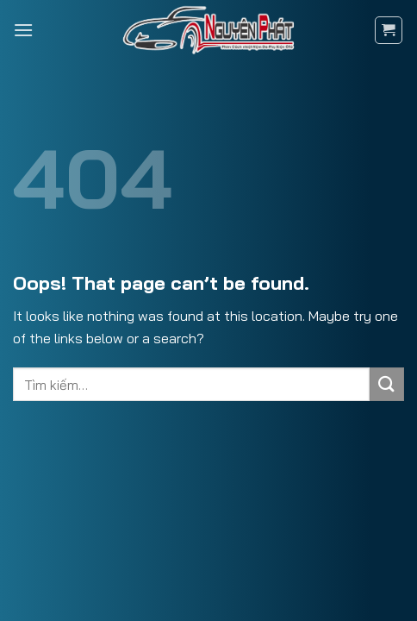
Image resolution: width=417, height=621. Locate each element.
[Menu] (23, 30)
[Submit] (387, 384)
